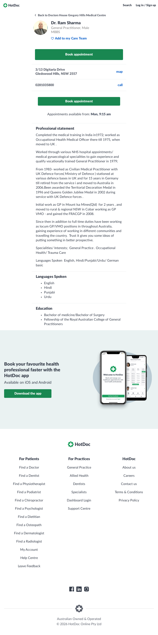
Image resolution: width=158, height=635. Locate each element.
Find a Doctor (29, 467)
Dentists (79, 484)
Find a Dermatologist (29, 533)
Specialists (79, 492)
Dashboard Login (79, 500)
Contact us (129, 484)
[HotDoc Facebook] (71, 589)
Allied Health (79, 475)
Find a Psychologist (29, 508)
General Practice (79, 467)
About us (129, 467)
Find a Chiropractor (29, 500)
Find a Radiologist (29, 541)
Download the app (27, 393)
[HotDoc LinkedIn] (79, 589)
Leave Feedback (29, 566)
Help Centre (29, 558)
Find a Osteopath (29, 525)
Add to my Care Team (69, 38)
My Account (29, 549)
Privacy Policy (129, 500)
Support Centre (79, 508)
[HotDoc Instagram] (86, 589)
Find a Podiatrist (29, 492)
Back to (70, 15)
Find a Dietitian (29, 516)
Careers (129, 475)
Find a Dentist (29, 475)
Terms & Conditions (129, 492)
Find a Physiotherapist (29, 484)
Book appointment (79, 54)
